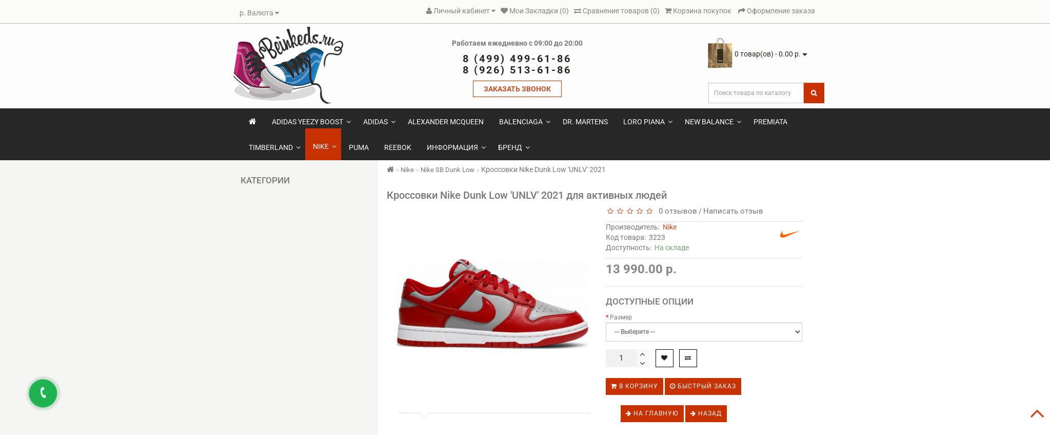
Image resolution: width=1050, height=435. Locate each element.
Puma (359, 147)
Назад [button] (706, 413)
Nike (324, 146)
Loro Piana (647, 122)
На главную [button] (652, 413)
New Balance (713, 122)
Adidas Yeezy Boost (311, 122)
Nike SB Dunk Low (447, 170)
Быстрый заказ (703, 386)
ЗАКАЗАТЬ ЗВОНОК (517, 89)
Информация (456, 147)
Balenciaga (524, 122)
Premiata (770, 122)
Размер (621, 317)
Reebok (397, 147)
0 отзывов (676, 211)
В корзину (634, 386)
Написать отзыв (733, 211)
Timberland (275, 147)
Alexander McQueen (446, 122)
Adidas (379, 122)
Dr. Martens (585, 122)
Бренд (514, 147)
